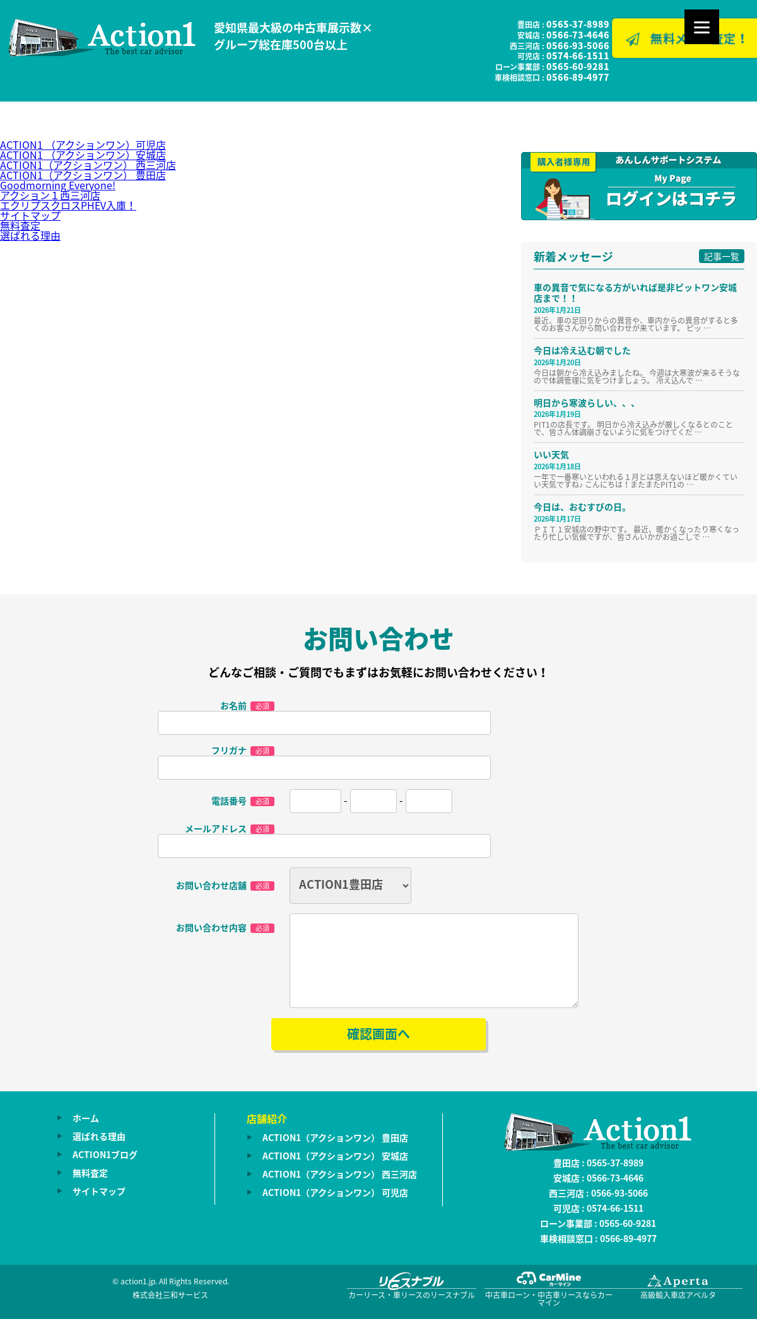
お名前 (247, 706)
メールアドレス (229, 829)
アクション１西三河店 (50, 194)
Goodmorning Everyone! (57, 184)
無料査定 (20, 225)
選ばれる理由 (30, 235)
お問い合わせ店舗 (225, 886)
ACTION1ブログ (105, 1169)
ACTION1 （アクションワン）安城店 (83, 154)
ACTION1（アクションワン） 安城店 (335, 1170)
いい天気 (551, 454)
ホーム (86, 1133)
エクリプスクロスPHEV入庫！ (68, 205)
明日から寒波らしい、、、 (587, 402)
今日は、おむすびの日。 (582, 506)
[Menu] (701, 26)
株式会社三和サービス (170, 1310)
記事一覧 (721, 256)
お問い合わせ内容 (225, 927)
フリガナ (242, 751)
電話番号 (242, 801)
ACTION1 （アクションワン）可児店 (83, 144)
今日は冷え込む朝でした (582, 350)
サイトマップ (30, 215)
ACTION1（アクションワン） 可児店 (335, 1207)
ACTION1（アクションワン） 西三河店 (88, 164)
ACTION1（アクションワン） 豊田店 (83, 174)
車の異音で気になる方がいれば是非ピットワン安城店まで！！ (635, 292)
